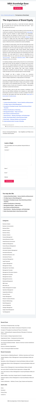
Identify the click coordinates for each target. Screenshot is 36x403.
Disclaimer (3, 390)
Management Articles (7, 265)
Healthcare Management (8, 243)
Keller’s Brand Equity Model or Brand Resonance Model (15, 117)
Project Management (7, 296)
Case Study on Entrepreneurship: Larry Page (10, 325)
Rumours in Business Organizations (8, 346)
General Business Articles (8, 239)
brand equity (29, 32)
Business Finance (6, 230)
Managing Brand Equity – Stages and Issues (13, 111)
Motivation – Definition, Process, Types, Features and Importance (19, 381)
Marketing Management (9, 15)
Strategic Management (7, 307)
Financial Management (7, 237)
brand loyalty (5, 96)
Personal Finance (6, 294)
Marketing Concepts (19, 126)
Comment (6, 150)
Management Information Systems (10, 272)
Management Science (7, 276)
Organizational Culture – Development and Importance (12, 338)
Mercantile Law (6, 285)
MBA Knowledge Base (18, 3)
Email (5, 172)
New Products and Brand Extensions (11, 113)
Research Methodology (7, 300)
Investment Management (8, 259)
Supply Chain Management (8, 309)
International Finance (7, 257)
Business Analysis (6, 224)
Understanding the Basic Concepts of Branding (14, 121)
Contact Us (3, 394)
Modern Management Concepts (9, 287)
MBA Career (5, 283)
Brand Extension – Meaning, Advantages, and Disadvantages (17, 115)
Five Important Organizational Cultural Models (10, 340)
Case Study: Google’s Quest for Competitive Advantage (20, 375)
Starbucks (28, 37)
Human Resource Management (9, 246)
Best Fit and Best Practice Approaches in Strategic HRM (18, 369)
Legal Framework (6, 261)
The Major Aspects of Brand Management (13, 104)
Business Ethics (6, 228)
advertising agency (21, 57)
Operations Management (8, 289)
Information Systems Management (10, 250)
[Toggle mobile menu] (18, 8)
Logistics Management (7, 263)
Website (6, 177)
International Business (7, 252)
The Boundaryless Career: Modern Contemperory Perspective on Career (16, 327)
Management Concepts (8, 270)
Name (6, 168)
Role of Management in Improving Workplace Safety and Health (20, 361)
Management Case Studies (8, 267)
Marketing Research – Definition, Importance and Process (22, 355)
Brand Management (10, 126)
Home (2, 15)
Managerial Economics (7, 278)
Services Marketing (7, 305)
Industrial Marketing (7, 248)
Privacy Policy (4, 392)
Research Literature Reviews (9, 298)
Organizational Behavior (8, 292)
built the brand (6, 57)
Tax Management (6, 311)
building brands (12, 96)
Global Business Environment (9, 241)
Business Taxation (6, 235)
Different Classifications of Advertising (12, 109)
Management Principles (8, 274)
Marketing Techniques (28, 126)
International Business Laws (9, 254)
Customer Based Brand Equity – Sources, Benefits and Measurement (18, 102)
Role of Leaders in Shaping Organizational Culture (11, 336)
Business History (6, 232)
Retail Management (7, 303)
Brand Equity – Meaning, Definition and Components (15, 119)
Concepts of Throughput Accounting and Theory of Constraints (14, 330)
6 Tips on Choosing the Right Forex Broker (10, 348)
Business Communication (8, 226)
